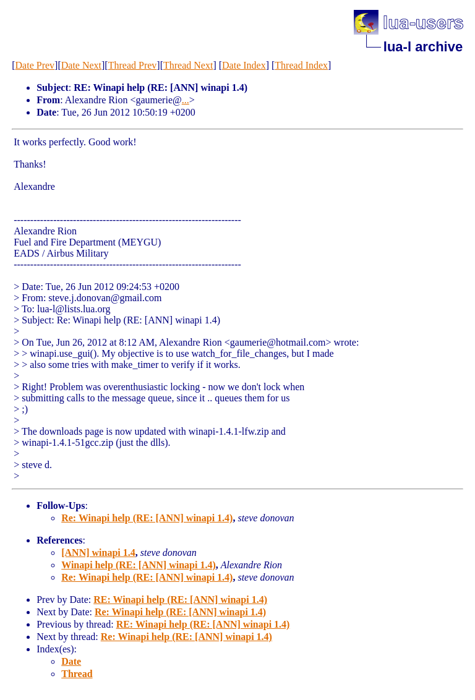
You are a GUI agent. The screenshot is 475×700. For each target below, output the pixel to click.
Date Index (244, 65)
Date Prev (35, 65)
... (185, 100)
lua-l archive (423, 46)
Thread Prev (132, 65)
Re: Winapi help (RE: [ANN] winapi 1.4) (147, 518)
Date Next (81, 65)
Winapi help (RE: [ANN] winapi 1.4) (138, 565)
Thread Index (301, 65)
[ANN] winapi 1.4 (98, 552)
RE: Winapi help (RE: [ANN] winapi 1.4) (180, 599)
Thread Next (188, 65)
